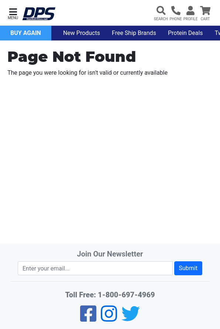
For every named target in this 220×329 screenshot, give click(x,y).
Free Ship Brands (134, 32)
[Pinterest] (109, 318)
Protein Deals (185, 32)
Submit (188, 268)
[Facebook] (88, 318)
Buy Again (25, 32)
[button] (13, 13)
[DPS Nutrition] (38, 14)
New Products (81, 32)
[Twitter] (130, 318)
